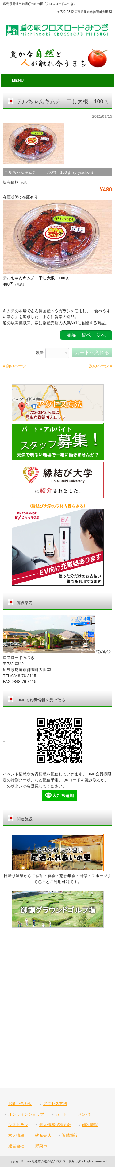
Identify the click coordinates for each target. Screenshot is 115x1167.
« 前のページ (14, 366)
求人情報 (16, 1135)
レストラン (18, 1124)
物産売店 (43, 1135)
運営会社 (16, 1146)
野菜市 (41, 1146)
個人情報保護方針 (55, 1124)
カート (61, 1114)
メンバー (86, 1114)
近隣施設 (70, 1135)
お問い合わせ (20, 1103)
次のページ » (100, 366)
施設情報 (90, 1124)
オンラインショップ (26, 1114)
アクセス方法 (55, 1103)
